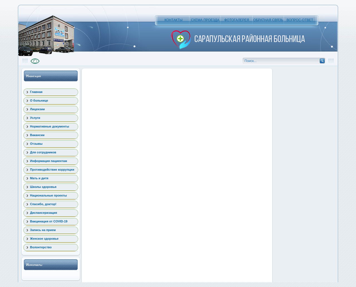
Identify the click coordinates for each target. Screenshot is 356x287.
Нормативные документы (49, 126)
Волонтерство (41, 247)
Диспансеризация (43, 212)
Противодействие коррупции (52, 169)
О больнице (39, 100)
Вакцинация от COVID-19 (48, 221)
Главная (36, 92)
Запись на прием (43, 230)
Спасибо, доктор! (43, 204)
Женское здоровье (44, 238)
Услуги (35, 117)
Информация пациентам (48, 161)
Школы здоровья (43, 186)
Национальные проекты (48, 195)
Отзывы (36, 143)
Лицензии (37, 109)
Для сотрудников (43, 152)
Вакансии (37, 135)
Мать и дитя (39, 178)
